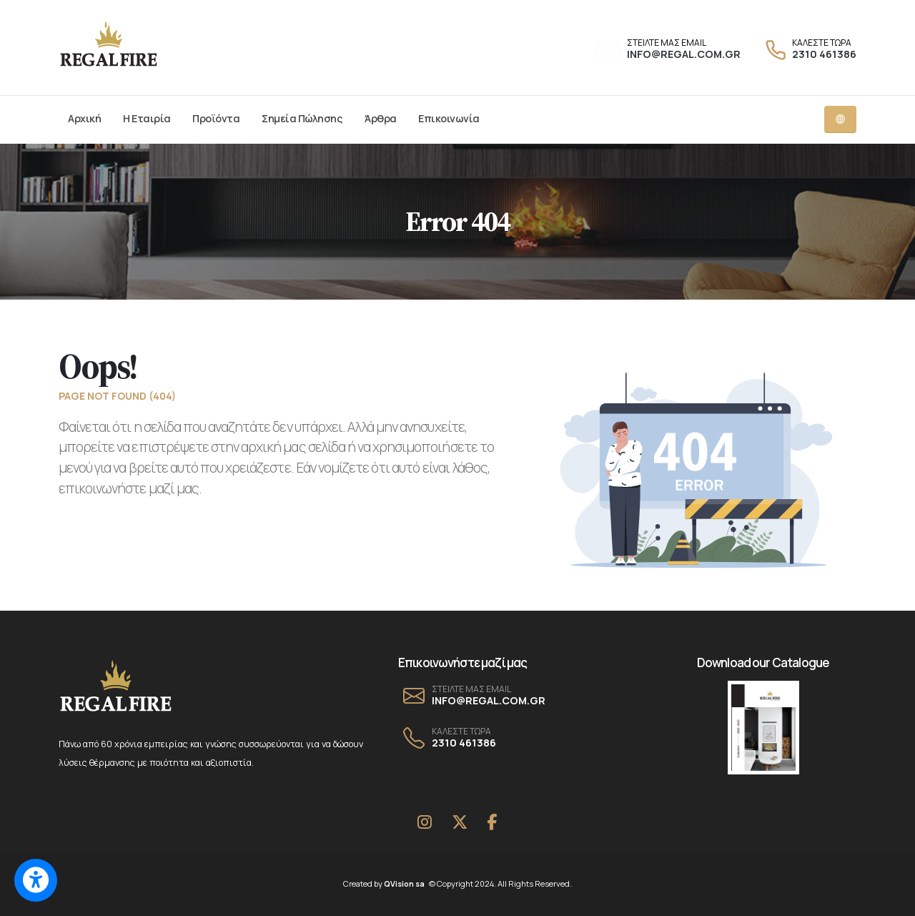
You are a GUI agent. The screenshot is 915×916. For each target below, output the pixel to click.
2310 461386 (824, 54)
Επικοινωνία (449, 118)
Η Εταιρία (147, 118)
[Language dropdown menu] (840, 119)
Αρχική (84, 118)
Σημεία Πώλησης (302, 118)
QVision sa (406, 883)
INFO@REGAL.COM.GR (684, 54)
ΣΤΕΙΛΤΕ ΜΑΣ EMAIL (666, 43)
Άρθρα (381, 118)
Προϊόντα (215, 118)
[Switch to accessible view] (35, 880)
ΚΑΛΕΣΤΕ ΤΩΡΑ (821, 43)
